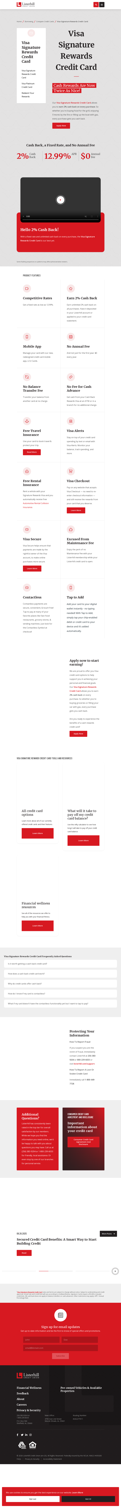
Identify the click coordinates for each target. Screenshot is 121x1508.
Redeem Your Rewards (28, 95)
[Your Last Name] (80, 1383)
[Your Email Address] (60, 1392)
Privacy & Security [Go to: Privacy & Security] (29, 1454)
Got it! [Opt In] (88, 1499)
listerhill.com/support (84, 1107)
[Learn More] (38, 803)
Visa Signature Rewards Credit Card (29, 74)
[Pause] (115, 1315)
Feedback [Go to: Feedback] (23, 1437)
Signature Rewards (21, 991)
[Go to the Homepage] (26, 6)
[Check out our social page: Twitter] (22, 1478)
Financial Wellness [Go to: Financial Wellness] (29, 1431)
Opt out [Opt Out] (32, 1499)
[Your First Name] (41, 1383)
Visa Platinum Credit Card (28, 85)
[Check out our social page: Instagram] (30, 1478)
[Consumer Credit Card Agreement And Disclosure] (83, 1186)
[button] (60, 964)
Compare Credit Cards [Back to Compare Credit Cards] (45, 21)
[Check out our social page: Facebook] (18, 1478)
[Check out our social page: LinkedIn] (26, 1478)
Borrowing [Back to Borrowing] (29, 21)
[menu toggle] (101, 4)
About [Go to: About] (20, 1442)
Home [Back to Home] (19, 21)
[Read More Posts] (108, 1277)
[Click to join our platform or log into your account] (61, 126)
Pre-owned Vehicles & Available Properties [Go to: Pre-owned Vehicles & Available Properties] (81, 1433)
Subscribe (60, 1400)
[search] (96, 4)
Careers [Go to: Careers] (22, 1448)
